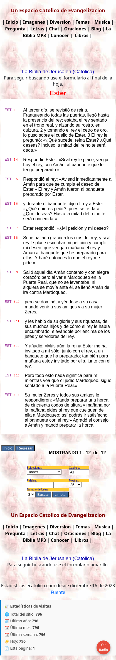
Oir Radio (103, 647)
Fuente (58, 592)
